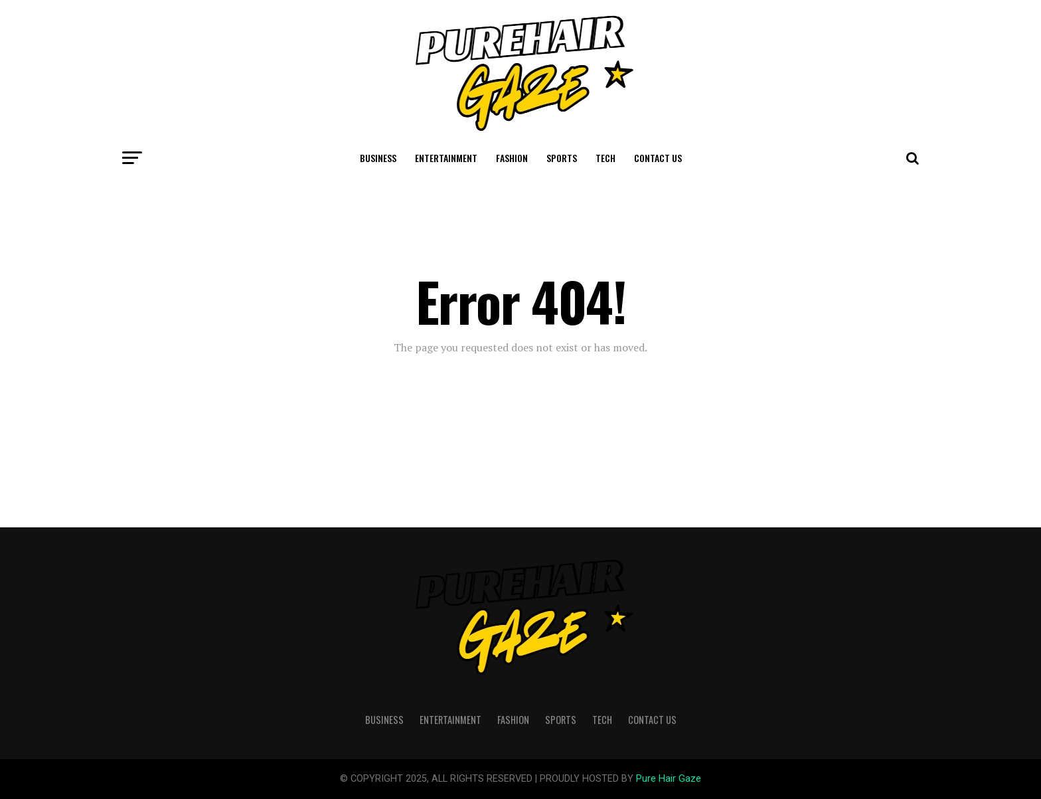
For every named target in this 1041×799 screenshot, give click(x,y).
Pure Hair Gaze (668, 778)
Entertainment (446, 158)
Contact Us (658, 158)
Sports (561, 158)
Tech (605, 158)
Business (378, 158)
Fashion (512, 158)
